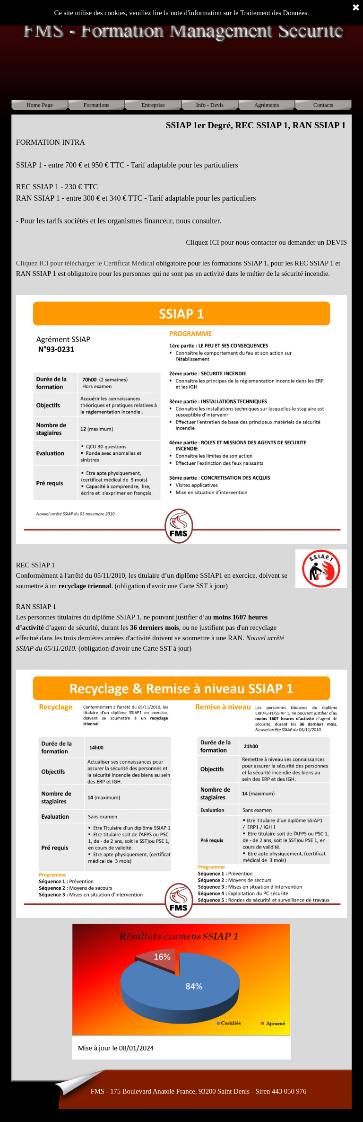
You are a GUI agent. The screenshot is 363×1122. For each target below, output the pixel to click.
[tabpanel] (181, 213)
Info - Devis (210, 105)
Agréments (266, 105)
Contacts (323, 105)
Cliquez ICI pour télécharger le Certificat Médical (85, 263)
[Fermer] (356, 8)
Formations (97, 105)
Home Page (39, 105)
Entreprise (152, 105)
